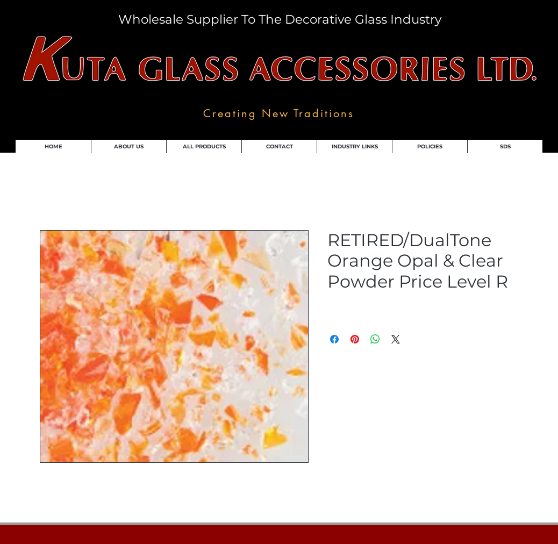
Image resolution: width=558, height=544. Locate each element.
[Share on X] (395, 339)
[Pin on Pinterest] (354, 339)
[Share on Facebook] (334, 339)
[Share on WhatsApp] (375, 339)
